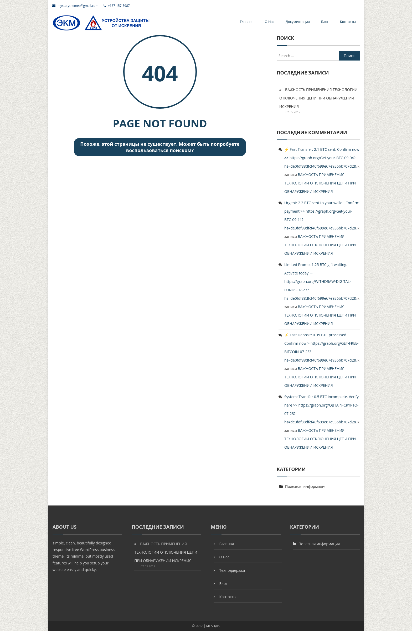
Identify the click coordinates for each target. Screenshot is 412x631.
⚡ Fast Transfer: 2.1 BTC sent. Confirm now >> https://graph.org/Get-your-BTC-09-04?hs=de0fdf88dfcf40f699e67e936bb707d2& (321, 158)
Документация (298, 21)
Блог (325, 21)
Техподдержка (232, 570)
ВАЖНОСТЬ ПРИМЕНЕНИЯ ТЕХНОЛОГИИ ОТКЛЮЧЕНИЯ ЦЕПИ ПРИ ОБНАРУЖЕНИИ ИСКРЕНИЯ (318, 98)
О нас (270, 21)
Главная (247, 21)
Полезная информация (306, 486)
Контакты (348, 21)
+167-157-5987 (117, 5)
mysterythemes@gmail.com (75, 5)
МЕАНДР (212, 626)
